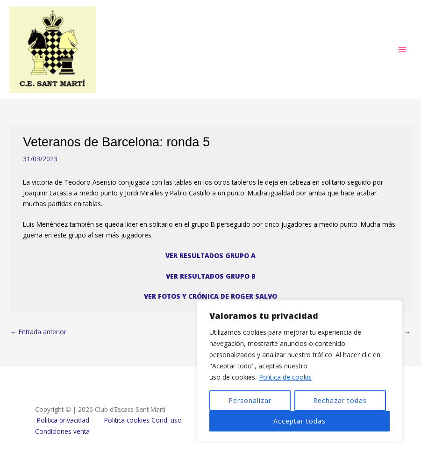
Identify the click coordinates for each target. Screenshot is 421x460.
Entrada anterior (38, 331)
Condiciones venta (62, 431)
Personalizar (249, 400)
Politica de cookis (285, 377)
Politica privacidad (63, 420)
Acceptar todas (299, 421)
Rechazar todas (340, 400)
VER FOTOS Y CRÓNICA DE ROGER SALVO (210, 296)
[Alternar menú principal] (402, 50)
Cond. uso (166, 420)
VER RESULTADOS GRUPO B (211, 276)
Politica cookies (127, 420)
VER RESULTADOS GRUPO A (210, 255)
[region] (299, 370)
